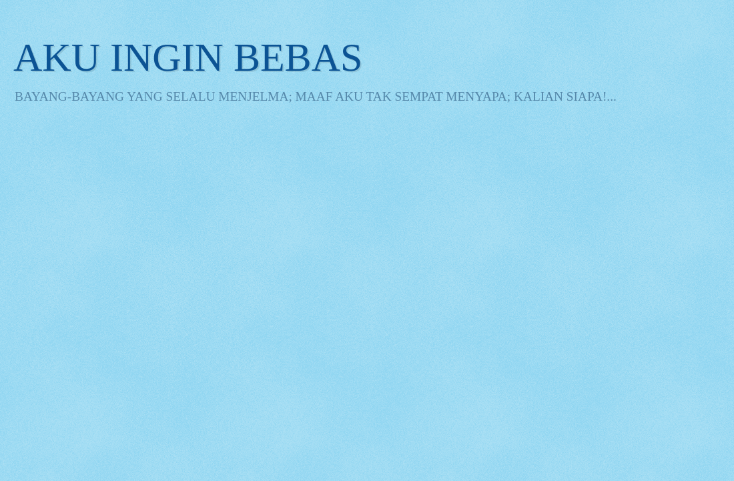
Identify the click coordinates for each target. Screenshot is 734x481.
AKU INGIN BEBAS (187, 57)
